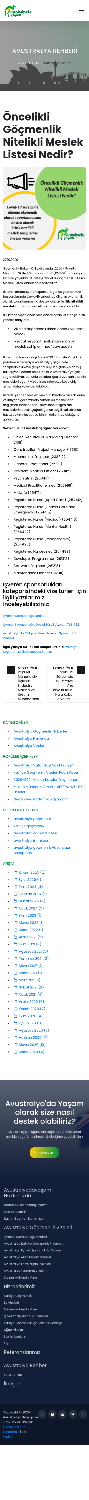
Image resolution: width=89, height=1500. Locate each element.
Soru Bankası (13, 1375)
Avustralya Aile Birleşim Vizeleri (27, 1257)
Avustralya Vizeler (29, 745)
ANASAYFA (24, 63)
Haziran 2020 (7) (31, 1037)
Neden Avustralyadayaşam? (25, 1205)
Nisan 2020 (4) (29, 1051)
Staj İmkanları (14, 1336)
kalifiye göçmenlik (29, 826)
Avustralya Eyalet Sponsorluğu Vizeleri (33, 1250)
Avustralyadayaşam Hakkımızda (27, 1193)
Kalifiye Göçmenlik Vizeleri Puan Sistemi (47, 772)
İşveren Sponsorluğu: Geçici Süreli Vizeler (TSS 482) (42, 624)
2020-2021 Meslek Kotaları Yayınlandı (45, 779)
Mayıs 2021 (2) (29, 965)
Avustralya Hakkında (31, 738)
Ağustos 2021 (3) (31, 951)
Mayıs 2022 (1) (29, 922)
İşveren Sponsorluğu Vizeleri (25, 1237)
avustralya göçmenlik (32, 818)
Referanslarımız (22, 1352)
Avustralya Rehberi (26, 1365)
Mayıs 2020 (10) (30, 1044)
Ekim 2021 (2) (27, 944)
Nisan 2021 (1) (28, 972)
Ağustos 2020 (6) (31, 1030)
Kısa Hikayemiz (15, 1212)
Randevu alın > (44, 1152)
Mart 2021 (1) (27, 980)
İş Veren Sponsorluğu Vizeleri (26, 1316)
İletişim (12, 1383)
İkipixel (8, 1436)
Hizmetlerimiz (19, 1286)
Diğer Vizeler (13, 1329)
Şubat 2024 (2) (29, 901)
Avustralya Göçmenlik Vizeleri (38, 1227)
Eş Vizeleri (11, 1302)
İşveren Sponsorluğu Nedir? (24, 616)
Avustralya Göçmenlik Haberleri (41, 731)
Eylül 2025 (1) (27, 879)
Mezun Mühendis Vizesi (21, 1277)
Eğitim (8, 1343)
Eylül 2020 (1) (27, 1023)
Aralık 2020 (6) (29, 1001)
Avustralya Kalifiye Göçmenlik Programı (34, 1243)
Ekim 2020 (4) (28, 1016)
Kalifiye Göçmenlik (18, 1296)
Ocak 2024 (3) (29, 908)
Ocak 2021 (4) (28, 994)
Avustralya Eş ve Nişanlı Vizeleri (27, 1264)
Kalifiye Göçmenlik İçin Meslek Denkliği (33, 1323)
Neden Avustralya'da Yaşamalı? (41, 799)
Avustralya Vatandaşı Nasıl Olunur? (44, 765)
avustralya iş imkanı (31, 840)
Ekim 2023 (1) (27, 915)
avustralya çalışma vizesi (35, 833)
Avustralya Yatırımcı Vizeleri (25, 1270)
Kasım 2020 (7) (29, 1008)
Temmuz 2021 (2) (31, 958)
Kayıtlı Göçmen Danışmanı (24, 1218)
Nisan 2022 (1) (28, 929)
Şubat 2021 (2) (29, 987)
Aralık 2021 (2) (28, 937)
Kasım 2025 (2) (30, 872)
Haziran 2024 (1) (30, 893)
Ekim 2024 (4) (28, 886)
